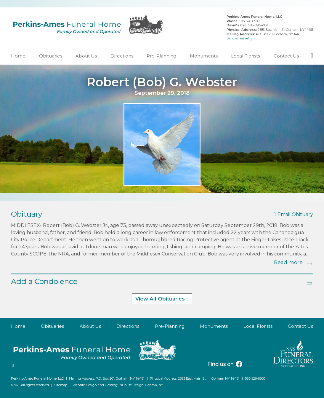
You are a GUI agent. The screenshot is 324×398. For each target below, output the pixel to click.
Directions (121, 56)
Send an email (238, 38)
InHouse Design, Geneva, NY (141, 385)
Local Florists (245, 56)
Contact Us (286, 56)
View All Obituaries (160, 299)
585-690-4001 (258, 25)
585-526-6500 (249, 21)
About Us (86, 56)
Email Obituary (295, 215)
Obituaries (50, 56)
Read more (288, 262)
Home (18, 56)
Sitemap (60, 385)
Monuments (204, 56)
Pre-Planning (161, 56)
